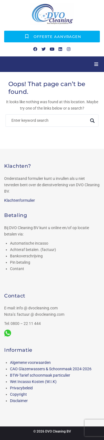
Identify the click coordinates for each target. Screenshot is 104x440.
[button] (96, 64)
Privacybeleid (21, 388)
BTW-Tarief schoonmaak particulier (40, 375)
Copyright (18, 394)
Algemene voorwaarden (30, 362)
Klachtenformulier (19, 200)
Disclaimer (19, 400)
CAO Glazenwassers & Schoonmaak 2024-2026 (51, 369)
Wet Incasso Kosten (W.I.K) (33, 381)
